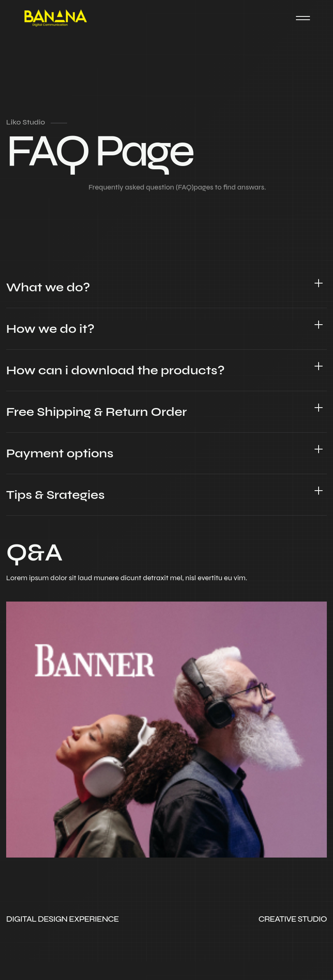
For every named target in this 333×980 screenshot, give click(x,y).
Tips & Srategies (55, 494)
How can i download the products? (115, 370)
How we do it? (50, 328)
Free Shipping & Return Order (96, 411)
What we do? (48, 287)
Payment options (60, 453)
